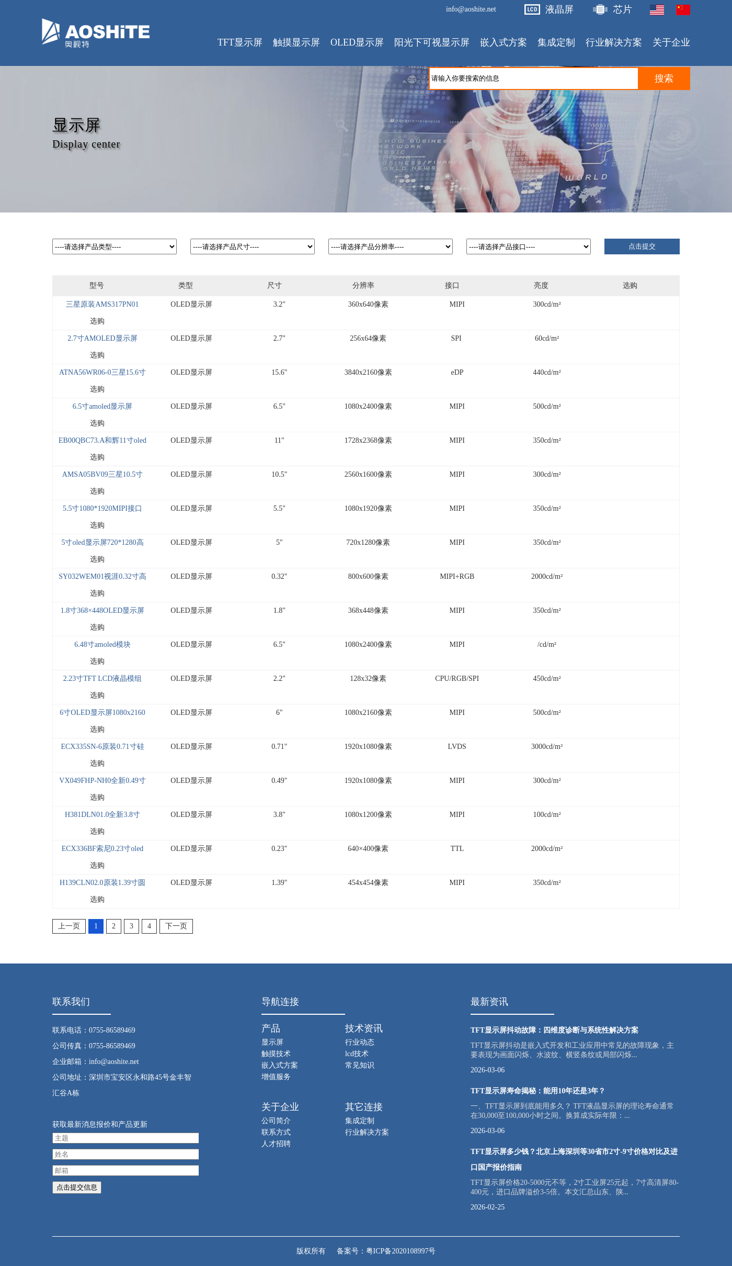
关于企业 (280, 1107)
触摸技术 (276, 1054)
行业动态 (359, 1042)
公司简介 (276, 1121)
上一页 (69, 926)
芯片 (622, 9)
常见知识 (359, 1065)
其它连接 (364, 1107)
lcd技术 (357, 1054)
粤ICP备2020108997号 (401, 1251)
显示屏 (272, 1042)
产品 (270, 1028)
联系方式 (276, 1132)
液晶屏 (559, 9)
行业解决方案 (367, 1132)
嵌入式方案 (279, 1065)
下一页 (176, 926)
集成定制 (359, 1121)
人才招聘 (276, 1144)
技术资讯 (364, 1028)
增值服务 (276, 1077)
